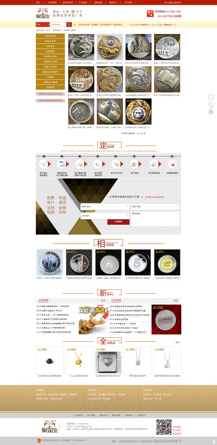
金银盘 (50, 77)
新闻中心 (113, 2)
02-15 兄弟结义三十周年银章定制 (51, 328)
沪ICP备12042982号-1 (51, 440)
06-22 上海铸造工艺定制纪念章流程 (52, 319)
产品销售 (83, 2)
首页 (38, 2)
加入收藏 (168, 3)
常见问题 (106, 399)
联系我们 (147, 394)
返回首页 (177, 3)
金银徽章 (50, 51)
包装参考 (50, 87)
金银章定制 (50, 36)
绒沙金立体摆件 (50, 72)
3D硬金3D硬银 (50, 82)
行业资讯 (78, 415)
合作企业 (167, 394)
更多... (104, 300)
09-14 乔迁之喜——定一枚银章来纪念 (53, 315)
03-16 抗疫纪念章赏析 (119, 319)
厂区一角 (157, 399)
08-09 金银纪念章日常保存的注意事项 (126, 306)
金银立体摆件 (50, 67)
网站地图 (116, 415)
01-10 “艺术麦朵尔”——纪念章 (123, 324)
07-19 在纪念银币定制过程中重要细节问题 (128, 311)
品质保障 (112, 394)
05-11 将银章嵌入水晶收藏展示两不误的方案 (56, 323)
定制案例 (52, 2)
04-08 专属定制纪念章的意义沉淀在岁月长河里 (130, 315)
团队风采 (147, 399)
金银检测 (121, 394)
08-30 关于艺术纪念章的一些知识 (124, 328)
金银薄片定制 (50, 61)
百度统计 (141, 415)
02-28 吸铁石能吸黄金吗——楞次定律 (53, 306)
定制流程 (92, 394)
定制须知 (98, 2)
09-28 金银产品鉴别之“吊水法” (50, 311)
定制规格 (102, 394)
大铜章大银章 (69, 30)
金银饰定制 (68, 2)
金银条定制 (50, 41)
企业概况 (157, 394)
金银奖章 (50, 46)
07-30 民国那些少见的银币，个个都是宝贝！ (129, 332)
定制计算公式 (94, 399)
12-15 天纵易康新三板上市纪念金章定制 (54, 332)
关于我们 (128, 2)
